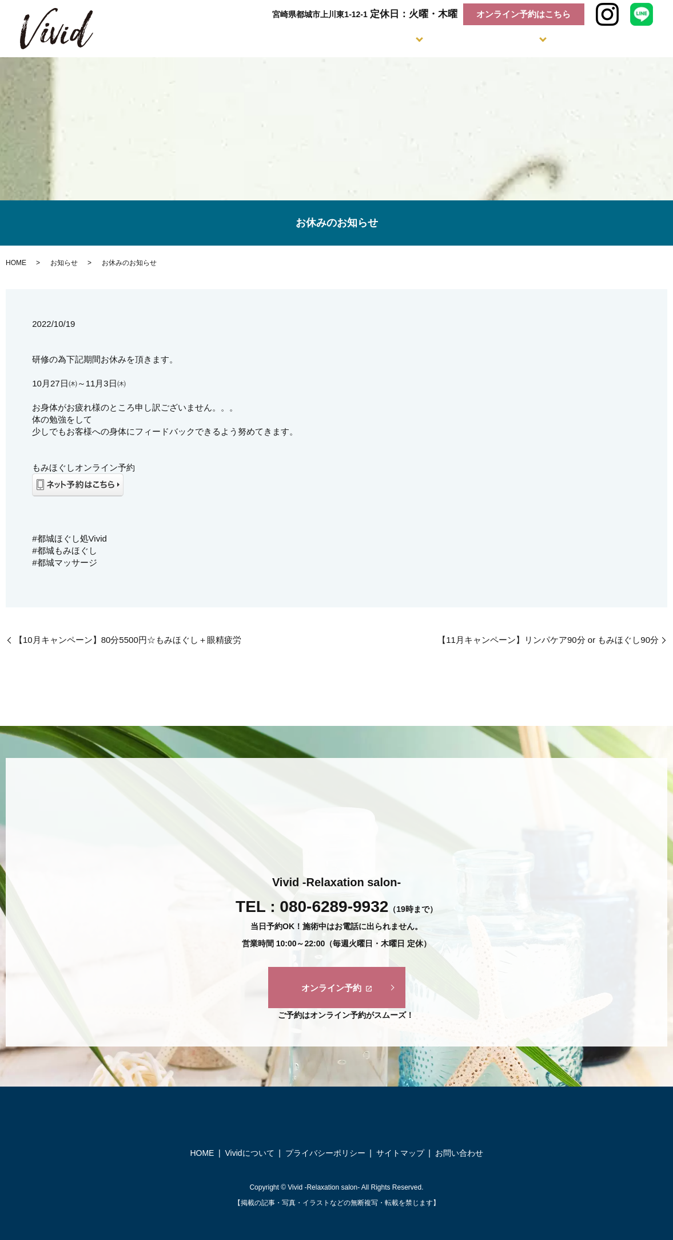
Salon (501, 40)
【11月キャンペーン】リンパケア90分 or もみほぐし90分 (548, 640)
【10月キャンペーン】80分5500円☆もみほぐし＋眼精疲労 (127, 640)
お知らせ (64, 263)
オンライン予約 (336, 988)
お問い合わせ (459, 1153)
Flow (432, 40)
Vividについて (249, 1153)
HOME (16, 263)
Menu (367, 40)
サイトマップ (400, 1153)
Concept (299, 40)
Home (246, 40)
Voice (634, 40)
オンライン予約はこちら (523, 14)
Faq (569, 40)
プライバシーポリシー (325, 1153)
